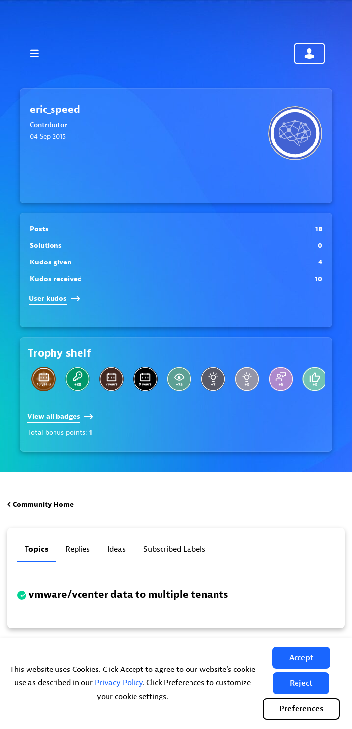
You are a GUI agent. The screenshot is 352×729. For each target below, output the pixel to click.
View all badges (60, 416)
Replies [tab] (77, 549)
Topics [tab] (37, 549)
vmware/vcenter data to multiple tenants (128, 594)
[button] (301, 658)
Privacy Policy (118, 683)
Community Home (43, 504)
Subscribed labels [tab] (174, 549)
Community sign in (309, 53)
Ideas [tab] (117, 549)
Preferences (301, 709)
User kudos (54, 298)
